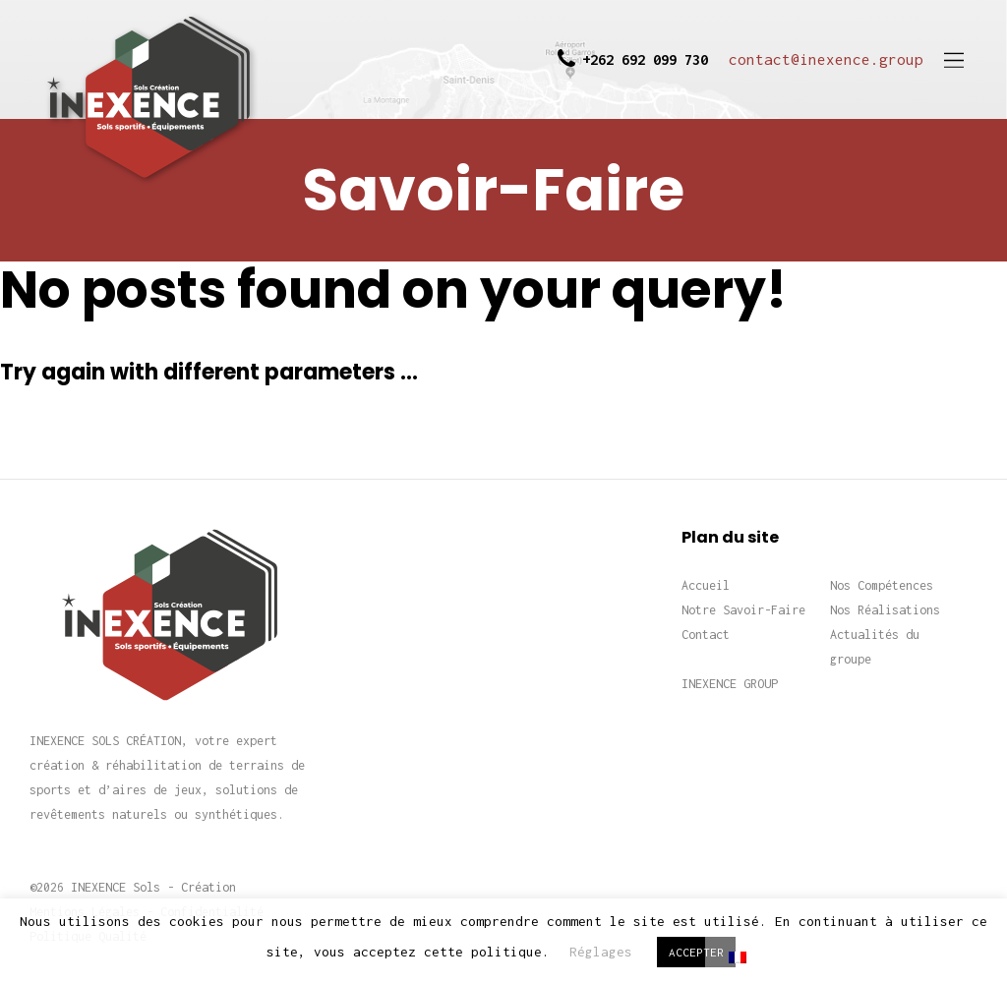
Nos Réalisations (885, 610)
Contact (705, 634)
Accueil (705, 585)
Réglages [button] (600, 951)
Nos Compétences (881, 585)
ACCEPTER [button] (696, 952)
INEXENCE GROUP (729, 683)
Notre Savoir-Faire (743, 610)
